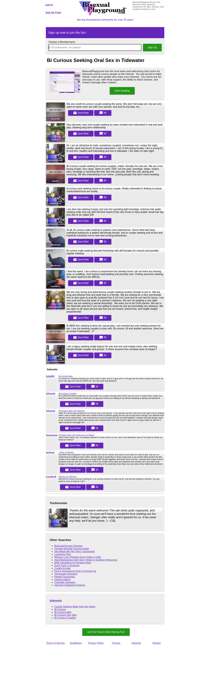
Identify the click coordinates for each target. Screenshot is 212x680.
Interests (56, 600)
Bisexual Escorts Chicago (68, 546)
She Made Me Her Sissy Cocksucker (74, 551)
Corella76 (51, 476)
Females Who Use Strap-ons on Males (76, 435)
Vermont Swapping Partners (69, 585)
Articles (156, 643)
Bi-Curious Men (65, 376)
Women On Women (67, 476)
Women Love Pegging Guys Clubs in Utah (77, 557)
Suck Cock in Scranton (66, 565)
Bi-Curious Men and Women (71, 411)
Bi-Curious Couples (67, 393)
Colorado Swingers (64, 582)
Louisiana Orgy (62, 554)
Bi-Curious (60, 609)
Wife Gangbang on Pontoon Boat (72, 562)
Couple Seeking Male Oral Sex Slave (74, 606)
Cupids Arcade (62, 568)
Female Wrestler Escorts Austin (71, 548)
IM (102, 113)
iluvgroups (52, 435)
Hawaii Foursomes (64, 576)
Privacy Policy (96, 643)
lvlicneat (50, 393)
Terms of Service (55, 643)
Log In (49, 4)
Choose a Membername (61, 42)
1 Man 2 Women (66, 452)
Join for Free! (53, 12)
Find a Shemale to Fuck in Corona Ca (75, 571)
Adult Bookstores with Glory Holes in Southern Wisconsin (85, 560)
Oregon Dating (62, 579)
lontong (50, 452)
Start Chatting (122, 90)
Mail (81, 113)
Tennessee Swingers (65, 574)
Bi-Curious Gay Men (65, 615)
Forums (116, 643)
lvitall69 (50, 376)
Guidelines (76, 643)
